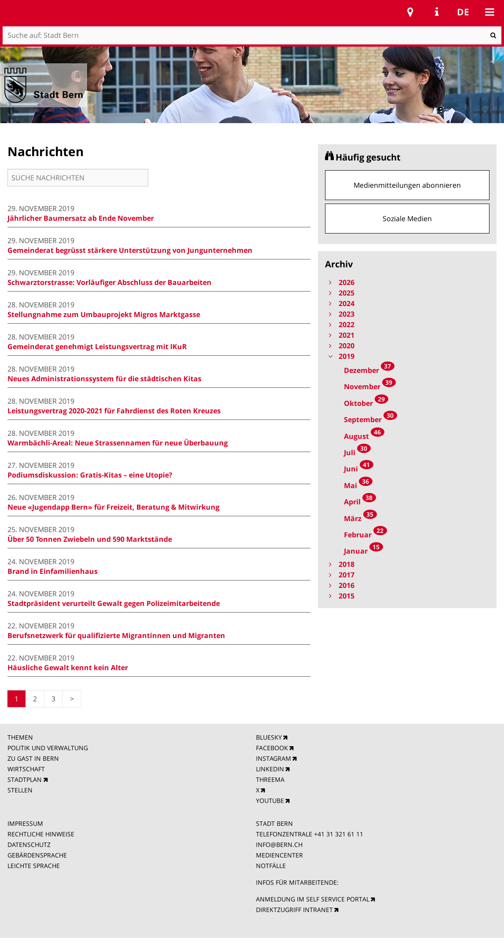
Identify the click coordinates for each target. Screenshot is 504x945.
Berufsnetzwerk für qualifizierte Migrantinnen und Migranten (116, 635)
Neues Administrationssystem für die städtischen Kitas (104, 378)
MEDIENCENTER (279, 855)
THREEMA (270, 779)
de (463, 12)
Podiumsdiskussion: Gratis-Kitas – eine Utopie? (89, 475)
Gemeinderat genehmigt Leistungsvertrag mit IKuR (97, 346)
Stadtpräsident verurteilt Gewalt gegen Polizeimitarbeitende (113, 603)
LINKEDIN (270, 769)
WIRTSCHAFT (26, 769)
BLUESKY (269, 737)
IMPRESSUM (25, 823)
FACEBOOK (272, 748)
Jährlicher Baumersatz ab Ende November (80, 218)
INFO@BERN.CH (279, 844)
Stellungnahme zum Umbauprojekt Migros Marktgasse (103, 314)
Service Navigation (437, 12)
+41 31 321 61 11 (338, 834)
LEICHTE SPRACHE (33, 865)
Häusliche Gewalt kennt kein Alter (67, 667)
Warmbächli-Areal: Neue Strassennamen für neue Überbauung (117, 443)
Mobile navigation (489, 12)
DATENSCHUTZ (29, 844)
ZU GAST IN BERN (33, 758)
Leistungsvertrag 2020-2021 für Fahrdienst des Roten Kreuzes (114, 411)
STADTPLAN (24, 779)
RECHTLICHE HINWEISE (40, 834)
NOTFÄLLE (271, 865)
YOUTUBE (270, 800)
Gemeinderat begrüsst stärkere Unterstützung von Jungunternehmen (129, 250)
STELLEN (20, 790)
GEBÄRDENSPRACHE (37, 855)
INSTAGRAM (273, 758)
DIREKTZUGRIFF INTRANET (294, 909)
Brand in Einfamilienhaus (52, 571)
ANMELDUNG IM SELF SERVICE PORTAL (312, 899)
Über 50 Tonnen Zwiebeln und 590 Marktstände (89, 539)
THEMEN (20, 737)
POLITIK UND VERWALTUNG (47, 748)
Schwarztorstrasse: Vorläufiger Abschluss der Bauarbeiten (109, 282)
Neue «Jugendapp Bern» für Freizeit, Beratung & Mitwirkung (113, 507)
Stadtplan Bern (410, 12)
